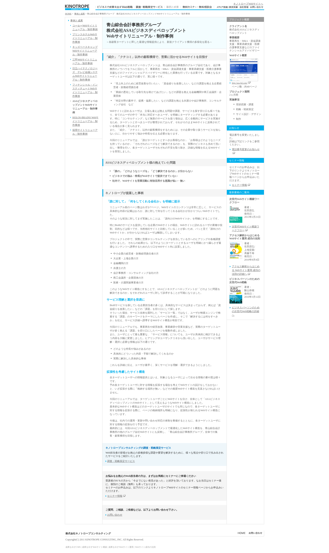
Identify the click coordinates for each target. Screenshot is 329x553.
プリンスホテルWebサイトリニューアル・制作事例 (85, 38)
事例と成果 (79, 14)
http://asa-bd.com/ (241, 83)
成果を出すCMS (73, 547)
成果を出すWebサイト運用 (120, 547)
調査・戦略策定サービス (121, 461)
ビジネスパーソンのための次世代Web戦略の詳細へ (246, 311)
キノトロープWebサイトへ (248, 3)
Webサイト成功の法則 (145, 547)
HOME (68, 14)
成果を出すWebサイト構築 (94, 547)
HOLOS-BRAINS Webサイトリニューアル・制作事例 (85, 121)
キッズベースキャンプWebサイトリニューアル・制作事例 (85, 51)
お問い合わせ (114, 514)
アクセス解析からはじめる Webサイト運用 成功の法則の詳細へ (246, 270)
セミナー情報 (116, 495)
